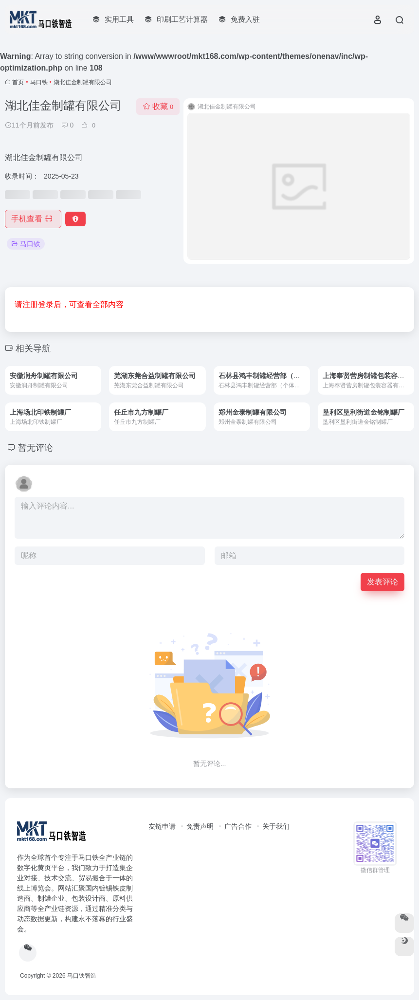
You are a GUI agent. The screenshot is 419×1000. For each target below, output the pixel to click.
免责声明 (200, 826)
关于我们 (276, 826)
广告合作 (238, 826)
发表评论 (382, 582)
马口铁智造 (81, 975)
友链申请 (162, 826)
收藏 (158, 106)
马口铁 (39, 82)
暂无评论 (35, 448)
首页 (18, 82)
